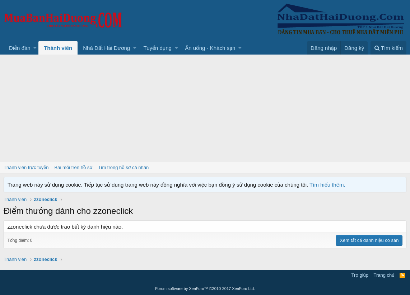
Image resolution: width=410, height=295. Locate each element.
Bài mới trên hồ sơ (73, 167)
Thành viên (58, 48)
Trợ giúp (359, 275)
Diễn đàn (20, 48)
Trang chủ (384, 275)
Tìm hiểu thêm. (327, 185)
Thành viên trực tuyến (26, 167)
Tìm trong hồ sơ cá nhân (123, 167)
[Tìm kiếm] (388, 48)
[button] (35, 48)
